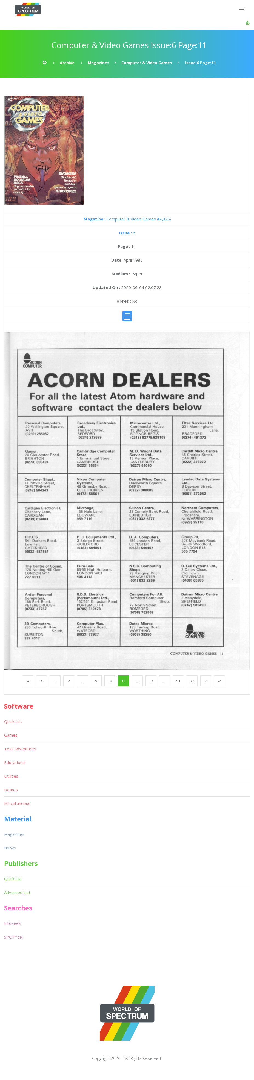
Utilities (11, 776)
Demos (11, 789)
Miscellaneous (17, 803)
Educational (14, 762)
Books (10, 848)
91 (178, 680)
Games (11, 735)
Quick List (13, 721)
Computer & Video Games (146, 62)
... (82, 680)
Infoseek (12, 923)
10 (110, 680)
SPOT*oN (13, 937)
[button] (248, 23)
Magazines (98, 62)
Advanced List (17, 892)
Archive (67, 62)
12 (137, 680)
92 (192, 680)
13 (151, 680)
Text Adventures (20, 748)
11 (123, 680)
